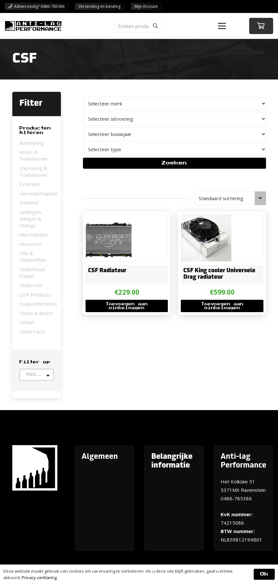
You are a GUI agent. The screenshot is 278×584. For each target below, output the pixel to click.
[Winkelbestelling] (230, 198)
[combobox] (36, 375)
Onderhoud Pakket (32, 272)
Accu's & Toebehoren (33, 155)
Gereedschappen (38, 193)
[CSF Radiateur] (109, 218)
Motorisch (30, 244)
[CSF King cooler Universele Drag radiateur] (206, 218)
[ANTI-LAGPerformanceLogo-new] (33, 26)
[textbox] (37, 373)
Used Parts (32, 331)
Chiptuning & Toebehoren (33, 171)
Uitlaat (26, 322)
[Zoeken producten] (138, 26)
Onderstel (30, 285)
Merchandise (33, 234)
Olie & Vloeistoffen (32, 256)
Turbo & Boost (36, 313)
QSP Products (35, 294)
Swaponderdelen (38, 303)
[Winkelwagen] (261, 26)
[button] (222, 26)
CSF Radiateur (107, 270)
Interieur (29, 202)
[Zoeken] (155, 26)
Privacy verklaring (39, 577)
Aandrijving (31, 143)
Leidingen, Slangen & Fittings (30, 219)
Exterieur (29, 184)
